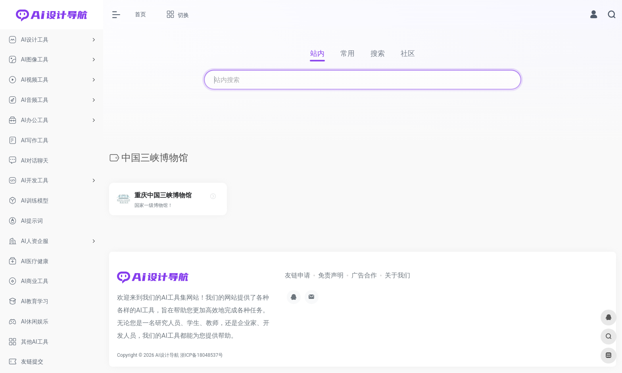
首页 (140, 14)
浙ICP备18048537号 (201, 355)
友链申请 (297, 275)
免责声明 (331, 275)
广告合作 (364, 275)
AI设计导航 (167, 355)
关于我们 (397, 275)
